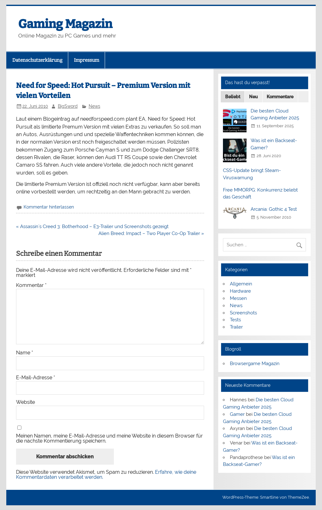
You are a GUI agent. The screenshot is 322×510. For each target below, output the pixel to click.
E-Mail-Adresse (35, 377)
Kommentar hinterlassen (49, 206)
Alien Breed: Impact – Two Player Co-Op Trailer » (151, 233)
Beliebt (232, 96)
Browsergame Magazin (255, 363)
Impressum (86, 60)
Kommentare (280, 96)
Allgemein (241, 284)
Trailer (236, 327)
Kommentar (31, 285)
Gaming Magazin (65, 24)
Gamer (237, 414)
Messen (238, 298)
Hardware (240, 291)
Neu (253, 96)
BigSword (68, 106)
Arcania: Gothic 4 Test (274, 209)
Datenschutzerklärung (37, 60)
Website (25, 402)
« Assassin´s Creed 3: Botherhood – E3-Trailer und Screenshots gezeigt (92, 226)
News (94, 106)
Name (24, 352)
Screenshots (243, 313)
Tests (235, 320)
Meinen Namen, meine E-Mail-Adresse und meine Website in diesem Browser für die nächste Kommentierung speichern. (109, 438)
